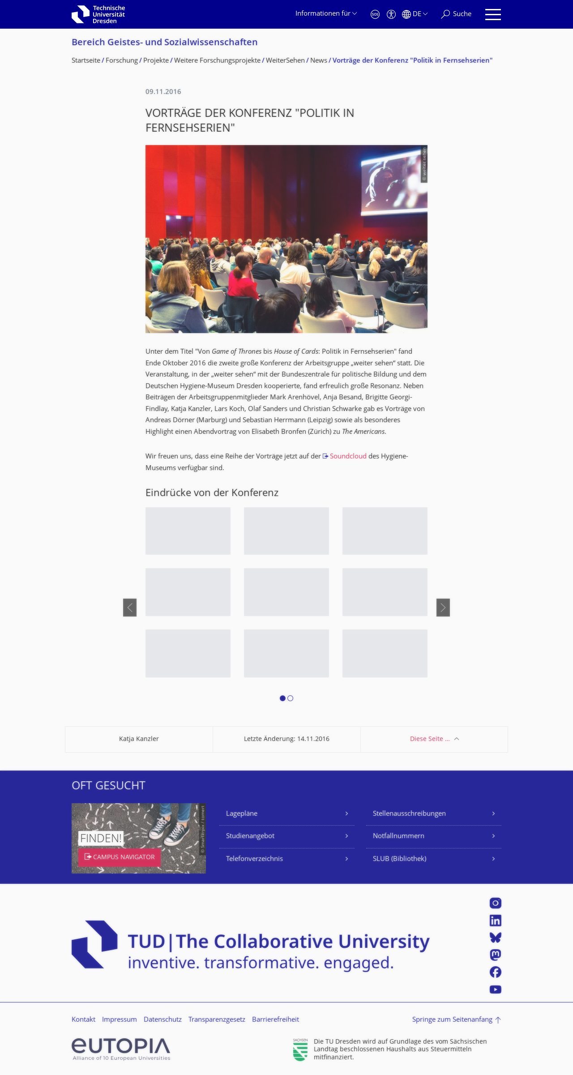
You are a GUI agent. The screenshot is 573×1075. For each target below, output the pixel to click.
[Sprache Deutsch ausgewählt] (415, 14)
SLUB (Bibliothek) (399, 859)
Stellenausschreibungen (409, 814)
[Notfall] (375, 14)
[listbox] (286, 607)
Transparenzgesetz (216, 1020)
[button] (283, 700)
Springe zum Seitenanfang (452, 1020)
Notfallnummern (398, 836)
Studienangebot (250, 836)
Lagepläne (241, 814)
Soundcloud (348, 457)
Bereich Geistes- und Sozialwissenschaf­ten (165, 43)
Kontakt (83, 1020)
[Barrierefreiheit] (391, 14)
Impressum (119, 1020)
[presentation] (130, 608)
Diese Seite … (430, 739)
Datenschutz (163, 1020)
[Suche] (456, 14)
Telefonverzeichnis (254, 859)
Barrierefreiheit (275, 1020)
